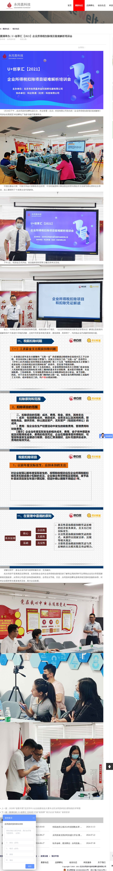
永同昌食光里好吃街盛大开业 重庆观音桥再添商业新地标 (77, 835)
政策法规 (44, 856)
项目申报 (55, 856)
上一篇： (40, 808)
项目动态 (15, 29)
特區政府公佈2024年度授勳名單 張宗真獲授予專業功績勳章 (78, 827)
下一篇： (35, 812)
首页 (70, 5)
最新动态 (6, 29)
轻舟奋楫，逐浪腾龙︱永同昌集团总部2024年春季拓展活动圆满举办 (82, 843)
